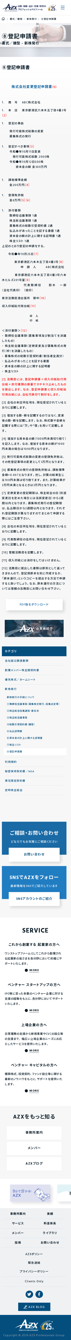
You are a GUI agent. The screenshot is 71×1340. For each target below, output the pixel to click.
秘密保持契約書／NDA (19, 771)
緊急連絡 (34, 1263)
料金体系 (50, 1223)
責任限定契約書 (15, 781)
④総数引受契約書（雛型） (21, 725)
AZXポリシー (34, 1254)
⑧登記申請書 (14, 752)
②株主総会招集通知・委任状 (23, 711)
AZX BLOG (36, 1307)
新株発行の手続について (21, 697)
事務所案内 (18, 1214)
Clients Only (34, 1281)
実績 (50, 1214)
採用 (18, 1243)
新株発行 (11, 689)
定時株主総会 (14, 790)
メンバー (18, 1233)
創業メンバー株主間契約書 (22, 670)
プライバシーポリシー (34, 1271)
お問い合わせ (50, 1243)
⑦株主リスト (14, 745)
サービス (18, 1223)
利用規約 (11, 762)
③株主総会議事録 (17, 718)
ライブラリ (50, 1233)
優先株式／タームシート (20, 680)
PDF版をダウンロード (34, 604)
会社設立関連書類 (16, 661)
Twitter (29, 1294)
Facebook (39, 1294)
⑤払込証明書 (14, 731)
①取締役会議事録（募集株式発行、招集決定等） (33, 704)
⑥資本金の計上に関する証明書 (25, 738)
